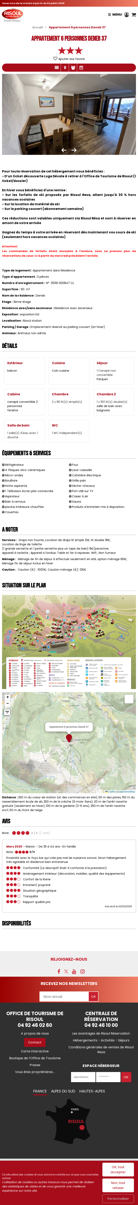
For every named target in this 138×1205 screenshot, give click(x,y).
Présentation (57, 68)
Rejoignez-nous (69, 959)
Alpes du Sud (63, 1091)
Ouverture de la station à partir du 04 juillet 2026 (33, 3)
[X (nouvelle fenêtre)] (66, 971)
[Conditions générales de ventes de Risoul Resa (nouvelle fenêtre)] (101, 1049)
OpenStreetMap (127, 791)
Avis (73, 68)
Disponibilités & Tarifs (81, 68)
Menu (117, 14)
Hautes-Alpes (92, 1091)
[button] (133, 14)
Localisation (65, 68)
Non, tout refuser (118, 1185)
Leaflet (110, 791)
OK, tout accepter (118, 1169)
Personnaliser (118, 1198)
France (40, 1091)
